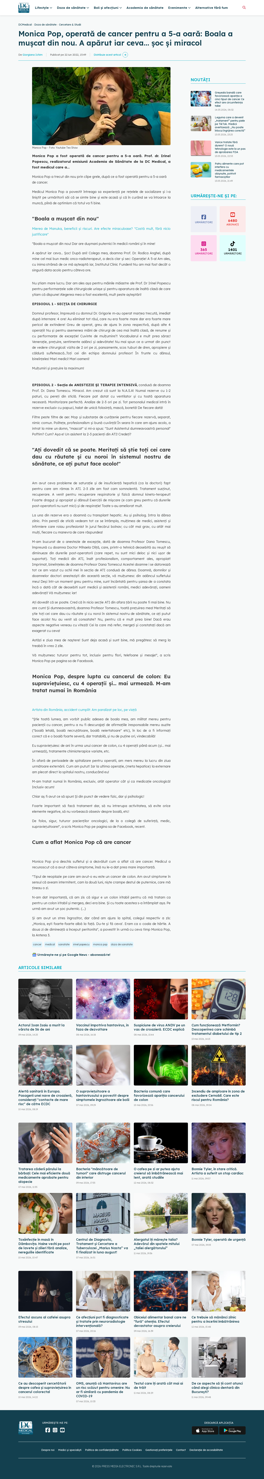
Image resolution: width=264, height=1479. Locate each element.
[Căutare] (244, 7)
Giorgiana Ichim (33, 54)
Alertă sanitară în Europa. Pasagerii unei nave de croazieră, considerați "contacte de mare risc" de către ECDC (45, 1097)
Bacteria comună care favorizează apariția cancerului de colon (159, 1095)
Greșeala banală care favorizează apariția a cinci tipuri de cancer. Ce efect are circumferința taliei (229, 99)
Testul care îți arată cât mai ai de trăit (158, 1385)
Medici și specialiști (69, 1450)
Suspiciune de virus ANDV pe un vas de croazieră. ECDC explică (159, 1027)
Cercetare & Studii (70, 24)
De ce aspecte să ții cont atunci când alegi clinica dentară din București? (217, 1387)
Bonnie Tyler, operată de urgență (219, 1239)
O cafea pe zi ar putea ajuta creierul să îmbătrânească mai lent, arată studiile (158, 1173)
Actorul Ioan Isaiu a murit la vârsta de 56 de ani (41, 1027)
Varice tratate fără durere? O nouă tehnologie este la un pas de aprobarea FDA (230, 147)
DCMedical (25, 24)
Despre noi (47, 1450)
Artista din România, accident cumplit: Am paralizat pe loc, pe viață (84, 710)
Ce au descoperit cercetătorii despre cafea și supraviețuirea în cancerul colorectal (44, 1387)
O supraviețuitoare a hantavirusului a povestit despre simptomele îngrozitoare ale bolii (102, 1095)
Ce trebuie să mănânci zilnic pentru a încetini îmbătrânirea (215, 1319)
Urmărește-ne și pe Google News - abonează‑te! (73, 955)
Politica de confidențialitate (102, 1450)
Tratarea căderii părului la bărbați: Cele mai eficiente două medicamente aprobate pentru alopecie (44, 1175)
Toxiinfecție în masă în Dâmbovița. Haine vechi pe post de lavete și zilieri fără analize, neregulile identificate (44, 1245)
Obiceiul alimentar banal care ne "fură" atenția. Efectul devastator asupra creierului (160, 1321)
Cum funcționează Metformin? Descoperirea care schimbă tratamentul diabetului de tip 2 (217, 1029)
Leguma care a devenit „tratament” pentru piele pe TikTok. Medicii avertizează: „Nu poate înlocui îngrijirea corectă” (230, 124)
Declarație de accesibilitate (206, 1450)
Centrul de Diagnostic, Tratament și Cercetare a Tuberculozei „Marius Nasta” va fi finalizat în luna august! (102, 1245)
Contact (181, 1450)
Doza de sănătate (45, 24)
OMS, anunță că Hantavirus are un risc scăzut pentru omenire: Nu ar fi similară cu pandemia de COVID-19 (103, 1389)
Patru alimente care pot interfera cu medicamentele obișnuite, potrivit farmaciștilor (229, 170)
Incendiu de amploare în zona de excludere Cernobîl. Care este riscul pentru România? (218, 1095)
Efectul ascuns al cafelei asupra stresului (44, 1319)
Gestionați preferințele (158, 1450)
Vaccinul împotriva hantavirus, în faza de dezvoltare (102, 1027)
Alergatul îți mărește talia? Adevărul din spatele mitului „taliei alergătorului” (156, 1243)
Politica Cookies (132, 1450)
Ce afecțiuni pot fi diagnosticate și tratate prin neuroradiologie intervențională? (102, 1321)
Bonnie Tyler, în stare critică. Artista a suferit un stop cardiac (217, 1171)
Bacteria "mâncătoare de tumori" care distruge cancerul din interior (101, 1173)
